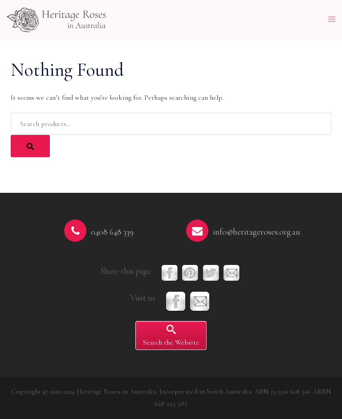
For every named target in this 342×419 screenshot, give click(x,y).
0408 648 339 (112, 232)
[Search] (30, 146)
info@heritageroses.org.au (256, 232)
